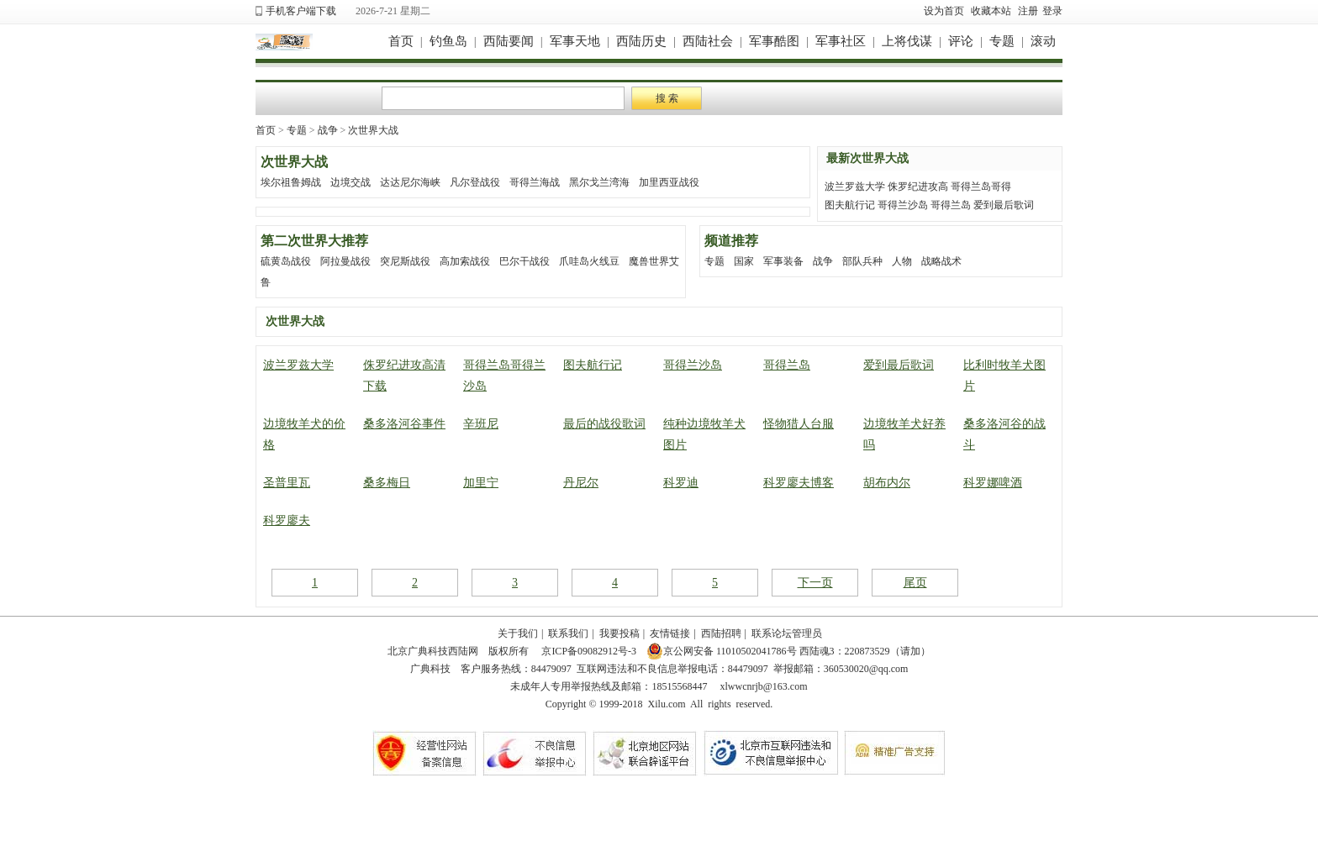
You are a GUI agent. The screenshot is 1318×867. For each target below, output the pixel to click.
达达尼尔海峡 (410, 182)
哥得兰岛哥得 (981, 186)
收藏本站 (991, 11)
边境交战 (350, 182)
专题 (1002, 41)
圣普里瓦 (286, 482)
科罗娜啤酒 (992, 482)
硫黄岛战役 (286, 261)
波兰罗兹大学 (855, 186)
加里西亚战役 (669, 182)
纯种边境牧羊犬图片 (704, 434)
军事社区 (840, 41)
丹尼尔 (580, 482)
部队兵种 (862, 261)
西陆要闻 (508, 41)
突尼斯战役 (405, 261)
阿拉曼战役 (345, 261)
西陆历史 (641, 41)
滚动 (1043, 41)
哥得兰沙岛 (903, 205)
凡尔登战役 (475, 182)
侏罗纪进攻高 (918, 186)
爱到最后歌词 (1003, 205)
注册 (1028, 11)
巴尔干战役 (524, 261)
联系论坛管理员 (786, 633)
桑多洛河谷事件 (404, 424)
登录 (1052, 11)
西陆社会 (708, 41)
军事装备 (783, 261)
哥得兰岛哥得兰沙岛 (504, 375)
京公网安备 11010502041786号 (721, 651)
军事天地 (575, 41)
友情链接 (670, 633)
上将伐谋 (907, 41)
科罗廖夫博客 (798, 482)
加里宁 (480, 482)
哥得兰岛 (951, 205)
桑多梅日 (386, 482)
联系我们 (568, 633)
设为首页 (944, 11)
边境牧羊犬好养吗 (904, 434)
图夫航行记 (850, 205)
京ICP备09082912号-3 (587, 651)
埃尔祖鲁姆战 (291, 182)
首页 (401, 41)
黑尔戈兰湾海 (599, 182)
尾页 (915, 582)
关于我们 (518, 633)
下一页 (815, 582)
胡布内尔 (886, 482)
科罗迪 (681, 482)
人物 (902, 261)
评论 (960, 41)
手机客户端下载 (301, 11)
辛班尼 (480, 424)
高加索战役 (465, 261)
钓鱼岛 (448, 41)
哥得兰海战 (534, 182)
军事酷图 (774, 41)
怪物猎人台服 (798, 424)
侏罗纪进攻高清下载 (404, 375)
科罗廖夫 (286, 520)
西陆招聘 (721, 633)
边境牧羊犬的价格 (304, 434)
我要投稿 (619, 633)
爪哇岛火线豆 (589, 261)
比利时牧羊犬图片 (1004, 375)
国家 (744, 261)
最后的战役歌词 (604, 424)
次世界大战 (373, 130)
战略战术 (941, 261)
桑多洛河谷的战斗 (1004, 434)
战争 (328, 130)
